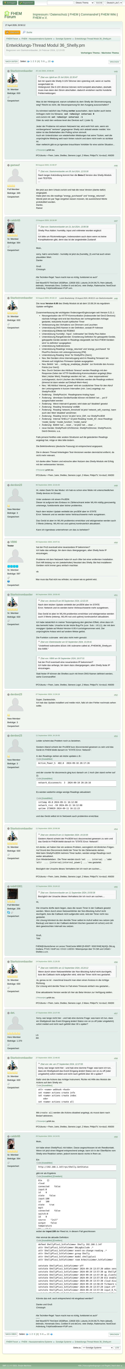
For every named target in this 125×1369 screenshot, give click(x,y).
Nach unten (11, 62)
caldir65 (15, 220)
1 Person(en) (41, 150)
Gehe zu (77, 1348)
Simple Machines (24, 1366)
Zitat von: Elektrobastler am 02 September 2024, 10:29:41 (66, 642)
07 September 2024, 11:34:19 (48, 694)
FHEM (74, 14)
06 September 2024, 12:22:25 (48, 485)
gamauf (15, 165)
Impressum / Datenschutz (50, 14)
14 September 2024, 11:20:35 (48, 961)
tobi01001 (16, 886)
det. (12, 1012)
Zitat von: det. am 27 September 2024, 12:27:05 (62, 1064)
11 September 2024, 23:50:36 (48, 828)
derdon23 (16, 485)
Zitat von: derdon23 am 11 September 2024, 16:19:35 (64, 835)
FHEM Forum (13, 15)
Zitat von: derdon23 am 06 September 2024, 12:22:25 (64, 601)
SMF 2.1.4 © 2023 (9, 1366)
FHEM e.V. (40, 17)
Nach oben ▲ (117, 1366)
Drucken (114, 62)
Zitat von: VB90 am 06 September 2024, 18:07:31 (62, 658)
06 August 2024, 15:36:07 (46, 165)
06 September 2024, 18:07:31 (48, 542)
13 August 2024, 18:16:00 (46, 220)
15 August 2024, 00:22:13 (46, 298)
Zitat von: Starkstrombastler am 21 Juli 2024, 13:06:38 (64, 227)
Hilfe (80, 1366)
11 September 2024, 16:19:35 (48, 735)
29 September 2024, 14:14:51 (48, 1136)
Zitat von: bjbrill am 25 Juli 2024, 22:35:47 (59, 77)
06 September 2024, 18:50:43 (48, 594)
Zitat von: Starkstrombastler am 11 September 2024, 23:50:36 (68, 893)
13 (49, 61)
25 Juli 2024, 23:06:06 (45, 71)
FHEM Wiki (108, 14)
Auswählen (47, 759)
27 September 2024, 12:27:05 (48, 1013)
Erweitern (57, 1176)
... (46, 61)
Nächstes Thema (110, 53)
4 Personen (40, 470)
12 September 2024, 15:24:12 (48, 886)
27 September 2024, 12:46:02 (48, 1058)
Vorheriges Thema (90, 53)
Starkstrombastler (21, 71)
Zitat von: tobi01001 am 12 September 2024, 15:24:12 (64, 968)
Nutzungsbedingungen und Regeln (96, 1366)
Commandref (89, 14)
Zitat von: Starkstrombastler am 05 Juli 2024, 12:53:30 (64, 171)
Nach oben (11, 1334)
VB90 (13, 542)
